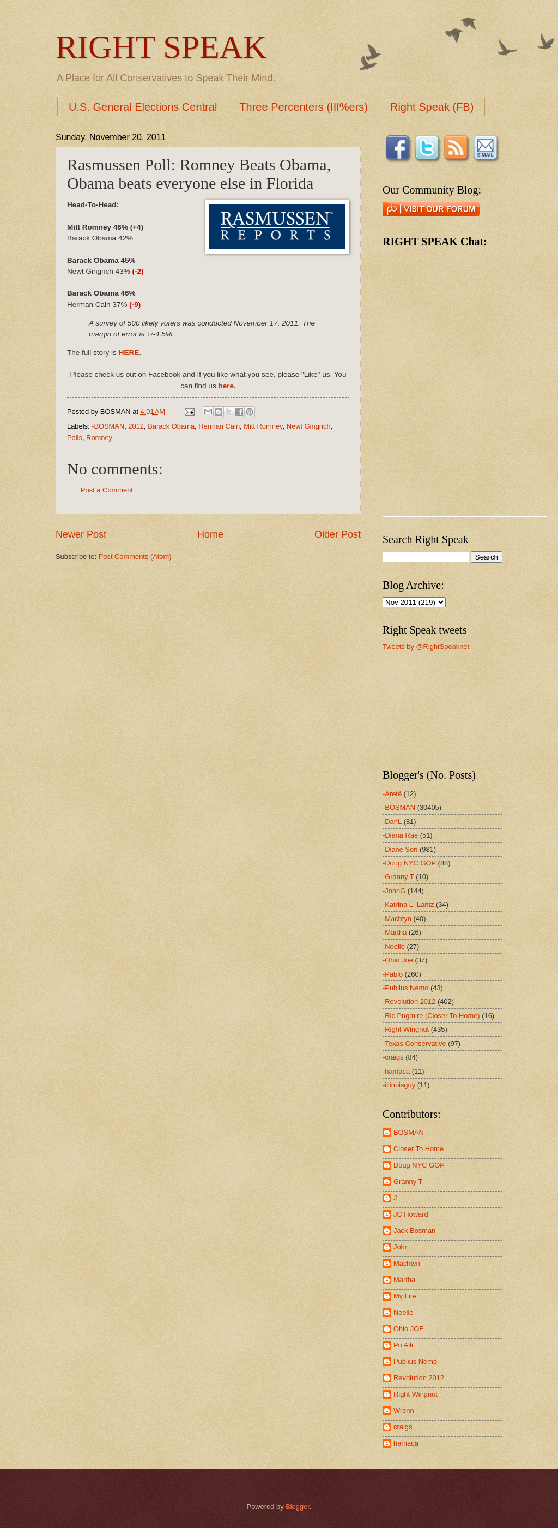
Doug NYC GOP (419, 1165)
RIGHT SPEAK (161, 47)
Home (210, 534)
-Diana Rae (400, 835)
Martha (404, 1280)
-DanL (392, 821)
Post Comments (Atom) (135, 556)
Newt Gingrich (309, 426)
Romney (99, 438)
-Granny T (398, 877)
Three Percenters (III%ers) (303, 107)
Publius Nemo (415, 1361)
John (401, 1247)
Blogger (298, 1506)
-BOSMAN (108, 426)
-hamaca (396, 1071)
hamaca (405, 1443)
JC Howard (410, 1214)
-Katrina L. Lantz (408, 904)
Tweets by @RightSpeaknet (426, 646)
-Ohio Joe (398, 960)
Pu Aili (403, 1345)
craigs (402, 1427)
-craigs (393, 1057)
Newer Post (81, 534)
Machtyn (406, 1263)
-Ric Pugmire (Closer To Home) (431, 1016)
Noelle (403, 1312)
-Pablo (393, 974)
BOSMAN (408, 1132)
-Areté (392, 794)
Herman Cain (219, 426)
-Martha (395, 932)
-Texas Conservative (414, 1043)
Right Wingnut (415, 1394)
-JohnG (394, 891)
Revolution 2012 (418, 1378)
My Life (404, 1296)
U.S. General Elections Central (143, 107)
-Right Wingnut (406, 1029)
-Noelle (394, 946)
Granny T (407, 1181)
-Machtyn (397, 919)
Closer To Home (418, 1149)
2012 (136, 426)
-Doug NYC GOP (409, 863)
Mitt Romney (263, 426)
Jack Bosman (414, 1230)
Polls (74, 438)
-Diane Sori (400, 849)
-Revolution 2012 (409, 1001)
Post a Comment (107, 490)
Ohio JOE (408, 1329)
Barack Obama (171, 426)
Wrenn (403, 1410)
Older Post (337, 534)
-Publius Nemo (405, 988)
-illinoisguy (399, 1085)
